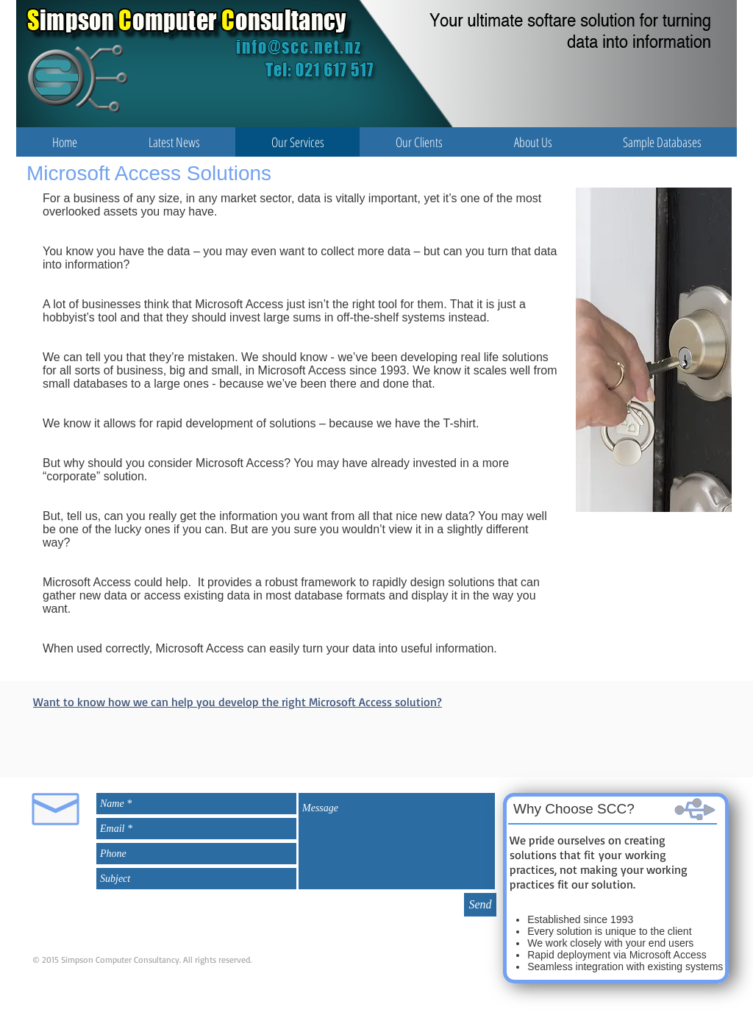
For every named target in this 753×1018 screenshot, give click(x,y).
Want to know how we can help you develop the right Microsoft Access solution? (237, 701)
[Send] (480, 904)
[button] (174, 142)
